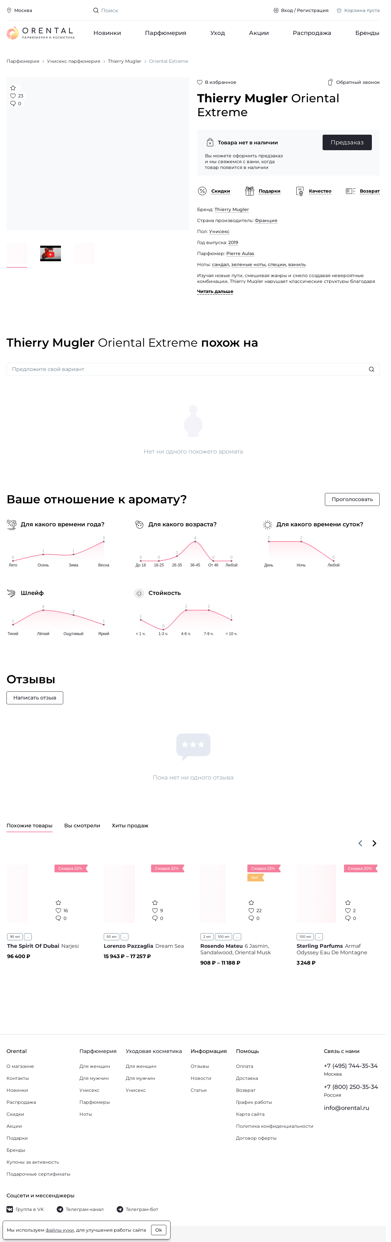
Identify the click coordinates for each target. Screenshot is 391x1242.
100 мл (223, 936)
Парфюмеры (94, 1102)
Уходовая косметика (154, 1051)
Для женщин (94, 1066)
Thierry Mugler (232, 209)
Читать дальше (215, 291)
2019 (233, 242)
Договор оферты (256, 1138)
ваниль (297, 264)
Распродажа (312, 33)
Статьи (199, 1090)
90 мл (15, 936)
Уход (217, 33)
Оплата (244, 1066)
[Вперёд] (374, 843)
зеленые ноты (248, 264)
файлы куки (60, 1230)
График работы (254, 1102)
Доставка (247, 1078)
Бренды (367, 33)
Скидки (15, 1114)
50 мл (111, 936)
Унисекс (219, 231)
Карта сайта (250, 1114)
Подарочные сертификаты (38, 1174)
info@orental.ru (346, 1108)
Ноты (85, 1114)
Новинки (107, 33)
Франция (266, 220)
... (28, 936)
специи (277, 264)
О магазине (20, 1066)
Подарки (17, 1138)
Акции (259, 33)
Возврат (245, 1090)
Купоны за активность (32, 1162)
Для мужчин (94, 1078)
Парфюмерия (165, 33)
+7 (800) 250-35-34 (351, 1087)
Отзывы (200, 1066)
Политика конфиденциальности (275, 1126)
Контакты (17, 1078)
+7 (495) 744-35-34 (351, 1065)
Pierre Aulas (240, 253)
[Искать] (371, 369)
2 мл (207, 936)
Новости (201, 1078)
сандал (220, 264)
